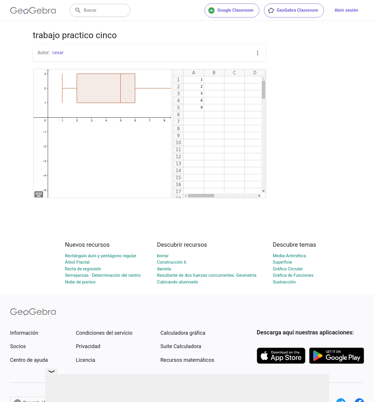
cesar (57, 52)
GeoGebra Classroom (292, 10)
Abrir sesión (346, 10)
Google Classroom (231, 10)
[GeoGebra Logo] (33, 10)
